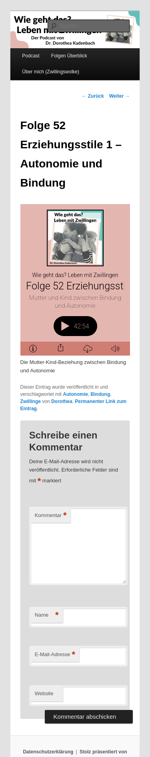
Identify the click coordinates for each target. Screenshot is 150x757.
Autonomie (75, 394)
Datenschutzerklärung (48, 752)
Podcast (30, 56)
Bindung (100, 394)
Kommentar (51, 515)
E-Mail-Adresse (55, 655)
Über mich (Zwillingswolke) (50, 72)
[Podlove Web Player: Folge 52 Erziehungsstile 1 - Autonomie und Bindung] (75, 280)
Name (47, 615)
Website (44, 693)
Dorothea (61, 401)
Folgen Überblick (69, 56)
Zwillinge (30, 401)
